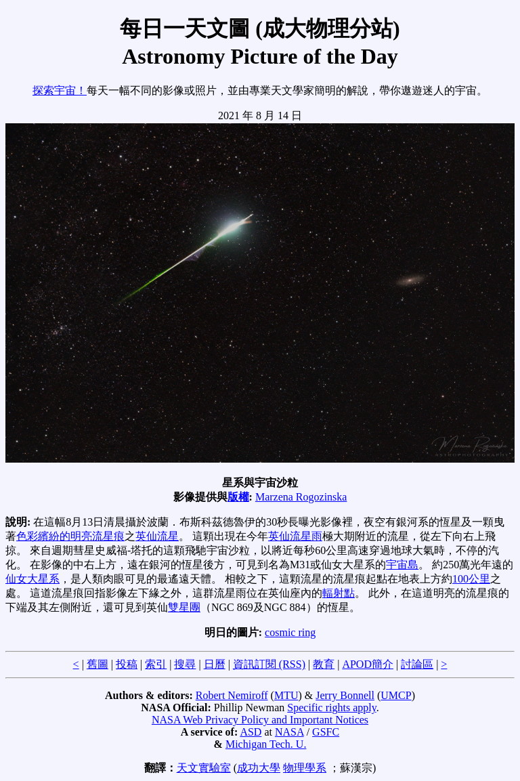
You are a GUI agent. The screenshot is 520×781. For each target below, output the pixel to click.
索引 (156, 664)
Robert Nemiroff (232, 695)
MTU (286, 695)
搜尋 (185, 664)
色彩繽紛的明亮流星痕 (70, 536)
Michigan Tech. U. (265, 744)
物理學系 (304, 768)
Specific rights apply (331, 707)
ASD (250, 732)
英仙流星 (157, 536)
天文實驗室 (204, 768)
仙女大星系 (32, 579)
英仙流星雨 (295, 536)
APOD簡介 (367, 664)
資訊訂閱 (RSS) (269, 664)
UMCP (396, 695)
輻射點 (338, 593)
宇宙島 (402, 564)
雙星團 (184, 607)
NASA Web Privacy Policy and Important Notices (260, 719)
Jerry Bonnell (345, 695)
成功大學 (258, 768)
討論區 (417, 664)
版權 (238, 497)
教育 (323, 664)
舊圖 (97, 664)
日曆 (214, 664)
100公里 (471, 579)
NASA (289, 732)
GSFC (325, 732)
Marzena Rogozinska (301, 497)
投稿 (126, 664)
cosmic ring (290, 632)
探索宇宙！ (59, 90)
